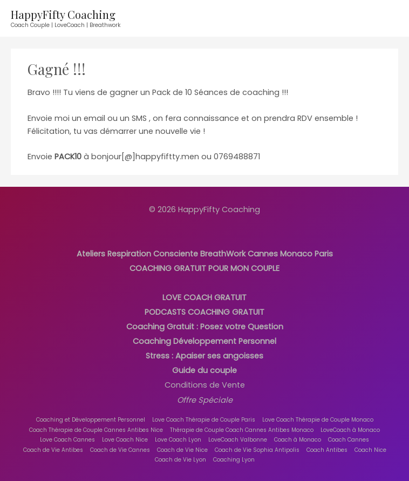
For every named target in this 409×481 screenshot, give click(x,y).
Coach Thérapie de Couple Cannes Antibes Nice (96, 430)
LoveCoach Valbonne (237, 440)
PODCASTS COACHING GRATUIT (204, 312)
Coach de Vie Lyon (180, 460)
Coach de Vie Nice (182, 450)
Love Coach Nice (125, 440)
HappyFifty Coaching (63, 14)
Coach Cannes (348, 440)
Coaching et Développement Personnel (90, 420)
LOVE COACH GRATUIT (204, 297)
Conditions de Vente (205, 385)
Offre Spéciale (205, 400)
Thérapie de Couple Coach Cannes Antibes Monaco (241, 430)
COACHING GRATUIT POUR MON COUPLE (204, 268)
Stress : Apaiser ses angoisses (204, 355)
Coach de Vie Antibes (53, 450)
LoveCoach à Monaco (350, 430)
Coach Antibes (326, 450)
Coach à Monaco (297, 440)
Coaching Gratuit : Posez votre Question (204, 326)
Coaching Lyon (234, 460)
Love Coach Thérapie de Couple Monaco (317, 420)
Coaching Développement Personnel (204, 341)
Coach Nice (370, 450)
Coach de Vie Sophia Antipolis (257, 450)
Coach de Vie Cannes (120, 450)
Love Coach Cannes (67, 440)
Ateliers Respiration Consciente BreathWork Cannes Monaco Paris (205, 253)
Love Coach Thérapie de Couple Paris (203, 420)
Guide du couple (204, 370)
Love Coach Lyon (178, 440)
